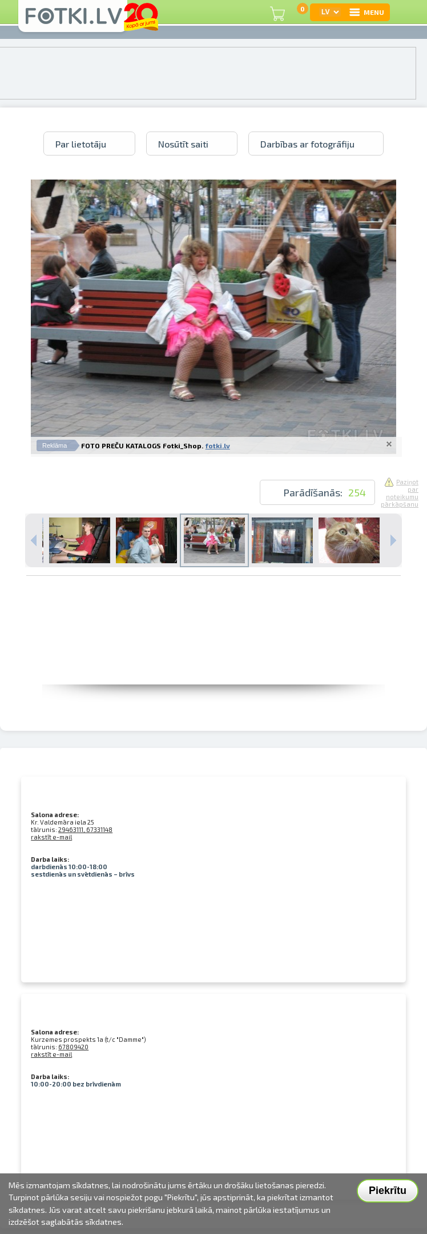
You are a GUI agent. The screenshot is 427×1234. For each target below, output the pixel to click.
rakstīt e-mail (51, 837)
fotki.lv (218, 445)
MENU (366, 12)
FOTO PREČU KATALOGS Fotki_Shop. (142, 445)
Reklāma (54, 445)
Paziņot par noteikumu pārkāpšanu (399, 493)
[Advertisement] (213, 658)
